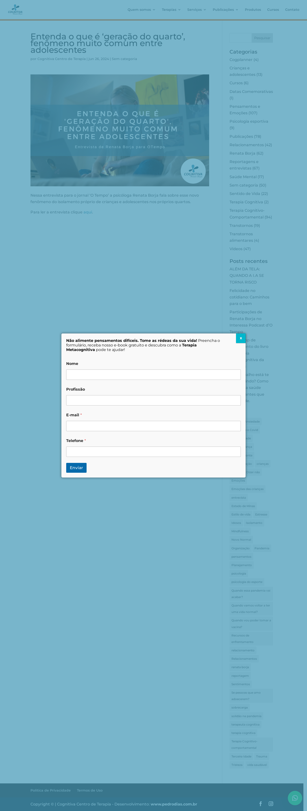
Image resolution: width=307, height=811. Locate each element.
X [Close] (241, 338)
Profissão (75, 389)
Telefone (76, 440)
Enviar (76, 467)
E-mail (74, 415)
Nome (72, 363)
